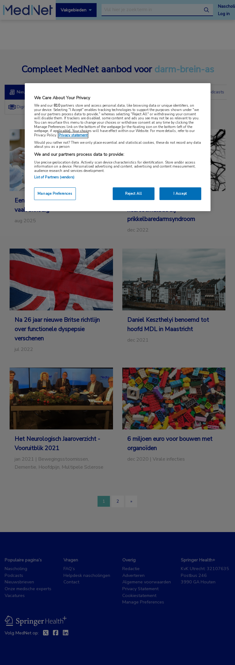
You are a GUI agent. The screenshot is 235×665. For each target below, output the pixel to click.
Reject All (133, 193)
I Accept (180, 193)
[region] (118, 147)
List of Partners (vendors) (54, 177)
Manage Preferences (54, 193)
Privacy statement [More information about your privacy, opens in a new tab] (73, 135)
